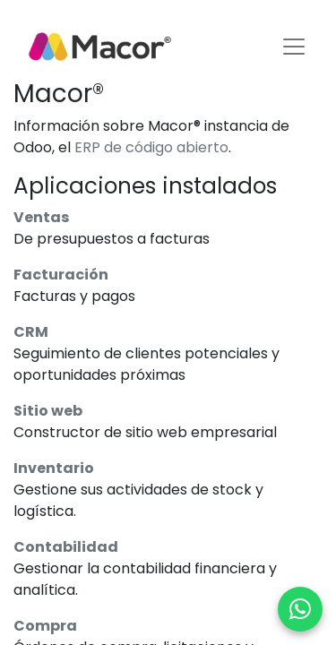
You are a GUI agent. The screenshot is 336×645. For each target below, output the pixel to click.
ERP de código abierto (151, 147)
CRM (30, 332)
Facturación (60, 274)
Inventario (53, 468)
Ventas (41, 217)
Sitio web (47, 410)
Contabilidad (65, 547)
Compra (45, 625)
